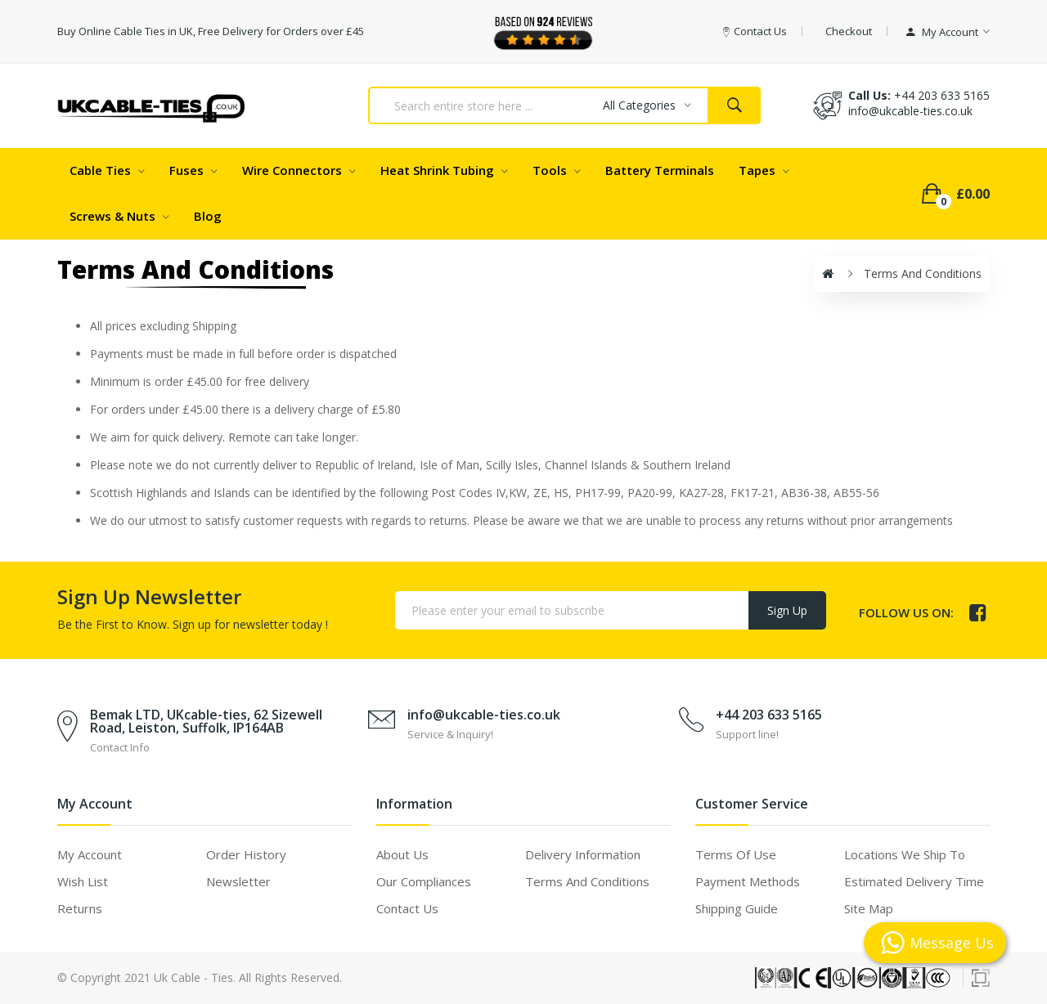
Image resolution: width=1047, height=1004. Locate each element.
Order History (246, 854)
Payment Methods (747, 881)
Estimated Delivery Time (914, 881)
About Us (402, 854)
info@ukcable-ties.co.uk (483, 715)
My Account (89, 854)
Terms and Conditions (923, 273)
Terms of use (735, 854)
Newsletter (238, 881)
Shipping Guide (736, 908)
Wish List (82, 881)
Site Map (868, 908)
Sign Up (787, 610)
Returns (79, 908)
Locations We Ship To (904, 854)
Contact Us (407, 908)
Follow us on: (906, 612)
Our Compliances (423, 881)
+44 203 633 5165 (942, 95)
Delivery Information (582, 854)
